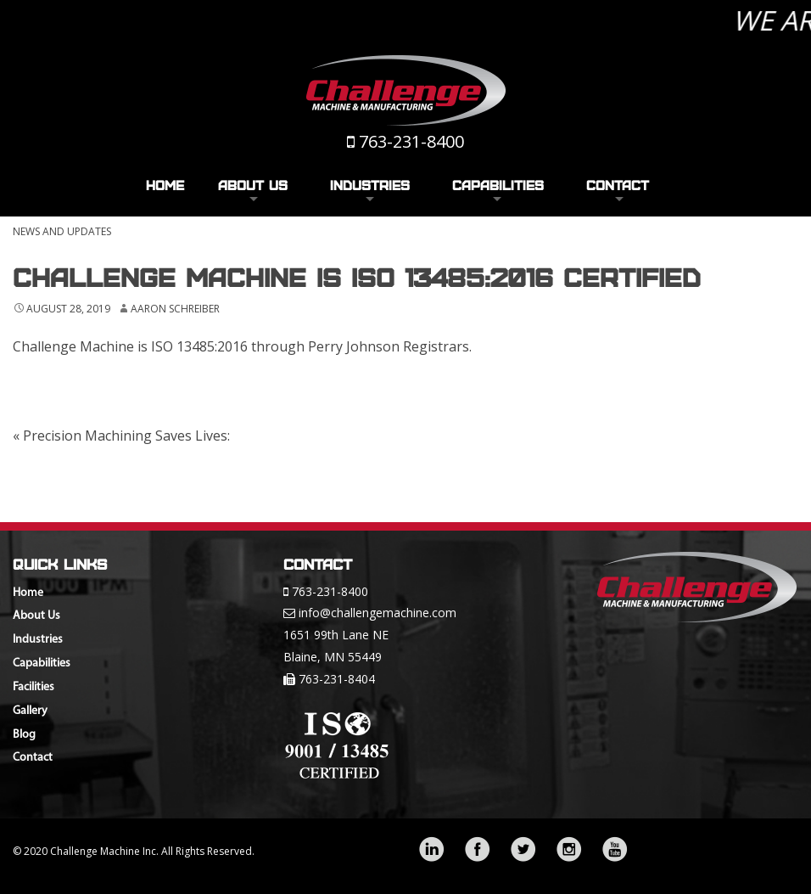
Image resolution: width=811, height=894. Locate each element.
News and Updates (62, 231)
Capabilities (498, 185)
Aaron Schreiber (175, 308)
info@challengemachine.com (377, 612)
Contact (617, 185)
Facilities (33, 687)
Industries (370, 185)
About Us (253, 185)
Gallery (30, 711)
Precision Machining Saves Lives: (121, 435)
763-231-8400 (411, 141)
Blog (24, 734)
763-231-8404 (337, 679)
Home (165, 185)
